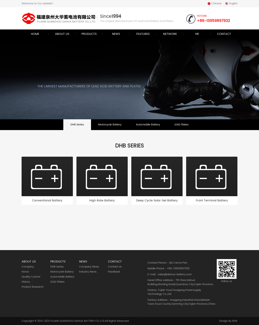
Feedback (114, 272)
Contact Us (115, 267)
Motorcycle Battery (110, 125)
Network (170, 34)
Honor (25, 272)
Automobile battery (148, 125)
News (116, 34)
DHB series (77, 125)
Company (28, 267)
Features (143, 34)
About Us (62, 34)
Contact (224, 34)
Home (35, 34)
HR (197, 34)
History (26, 282)
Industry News (87, 272)
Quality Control (31, 277)
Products (89, 34)
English (231, 3)
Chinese (215, 3)
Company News (89, 267)
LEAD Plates (181, 125)
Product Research (33, 287)
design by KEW (228, 321)
